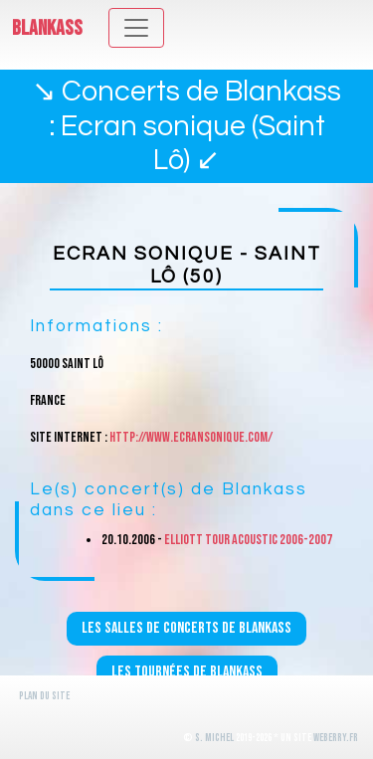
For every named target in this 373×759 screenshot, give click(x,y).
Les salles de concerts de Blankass (186, 628)
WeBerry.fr (335, 737)
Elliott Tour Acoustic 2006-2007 (248, 539)
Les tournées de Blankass (187, 672)
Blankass (47, 28)
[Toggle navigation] (136, 28)
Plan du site (44, 695)
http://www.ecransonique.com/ (191, 437)
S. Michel (214, 737)
